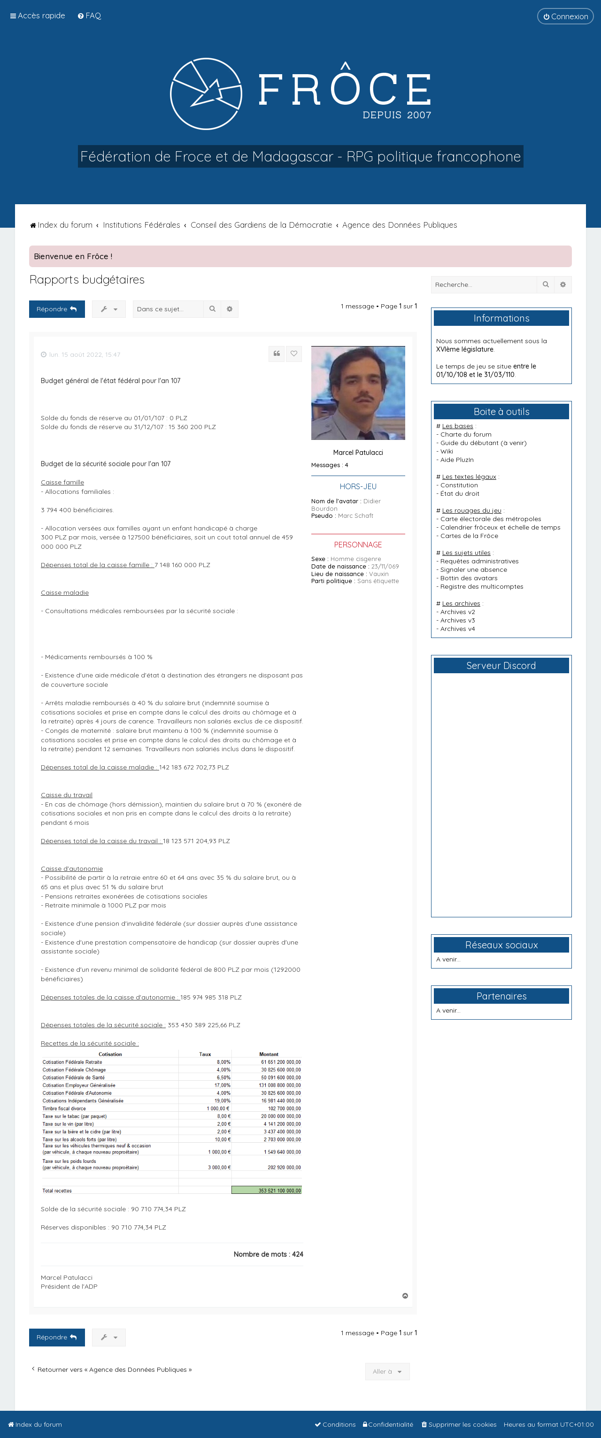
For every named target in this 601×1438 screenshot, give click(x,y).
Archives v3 (457, 620)
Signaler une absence (473, 569)
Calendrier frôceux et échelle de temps (500, 527)
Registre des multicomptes (482, 586)
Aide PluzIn (457, 459)
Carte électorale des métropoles (490, 519)
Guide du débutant (469, 442)
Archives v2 (457, 611)
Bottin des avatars (469, 578)
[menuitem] (89, 15)
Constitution (459, 485)
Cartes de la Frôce (469, 535)
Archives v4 (457, 628)
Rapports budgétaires (87, 279)
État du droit (459, 493)
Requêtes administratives (479, 561)
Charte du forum (466, 434)
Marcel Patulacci (358, 453)
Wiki (446, 451)
